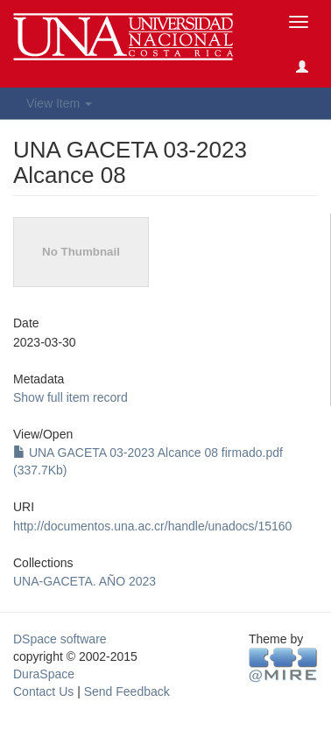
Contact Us (43, 691)
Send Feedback (127, 691)
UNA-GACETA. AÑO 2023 (84, 581)
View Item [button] (59, 103)
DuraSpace (43, 674)
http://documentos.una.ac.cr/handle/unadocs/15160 (152, 526)
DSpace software (60, 639)
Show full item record (70, 397)
